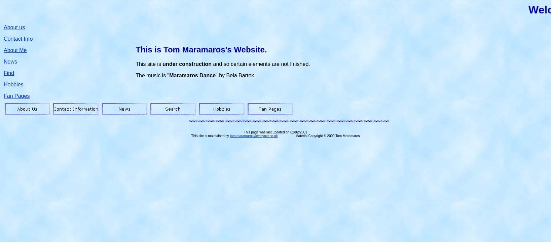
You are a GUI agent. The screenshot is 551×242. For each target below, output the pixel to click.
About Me (15, 50)
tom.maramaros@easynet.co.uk (254, 136)
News (10, 62)
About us (14, 27)
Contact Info (18, 39)
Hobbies (14, 84)
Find (9, 73)
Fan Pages (17, 96)
